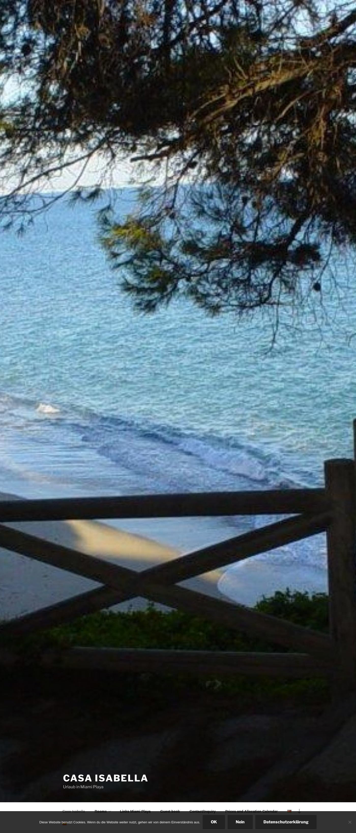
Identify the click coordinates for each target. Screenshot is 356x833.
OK (214, 822)
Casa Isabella (105, 778)
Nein (240, 822)
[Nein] (349, 822)
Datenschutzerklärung (285, 822)
